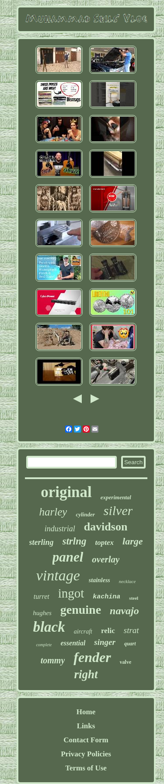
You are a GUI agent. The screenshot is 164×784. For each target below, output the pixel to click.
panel (68, 557)
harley (53, 512)
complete (44, 644)
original (66, 492)
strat (131, 630)
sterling (41, 542)
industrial (60, 528)
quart (130, 644)
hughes (42, 612)
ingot (71, 593)
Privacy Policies (86, 754)
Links (86, 726)
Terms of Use (86, 768)
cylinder (85, 514)
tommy (53, 660)
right (86, 674)
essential (72, 643)
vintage (58, 575)
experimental (116, 497)
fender (92, 657)
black (49, 627)
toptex (104, 542)
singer (104, 642)
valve (126, 662)
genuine (80, 609)
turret (41, 596)
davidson (106, 526)
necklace (127, 581)
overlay (105, 559)
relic (108, 630)
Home (86, 712)
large (132, 541)
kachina (106, 597)
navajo (124, 610)
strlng (75, 541)
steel (133, 598)
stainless (99, 580)
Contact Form (85, 740)
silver (118, 510)
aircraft (83, 631)
